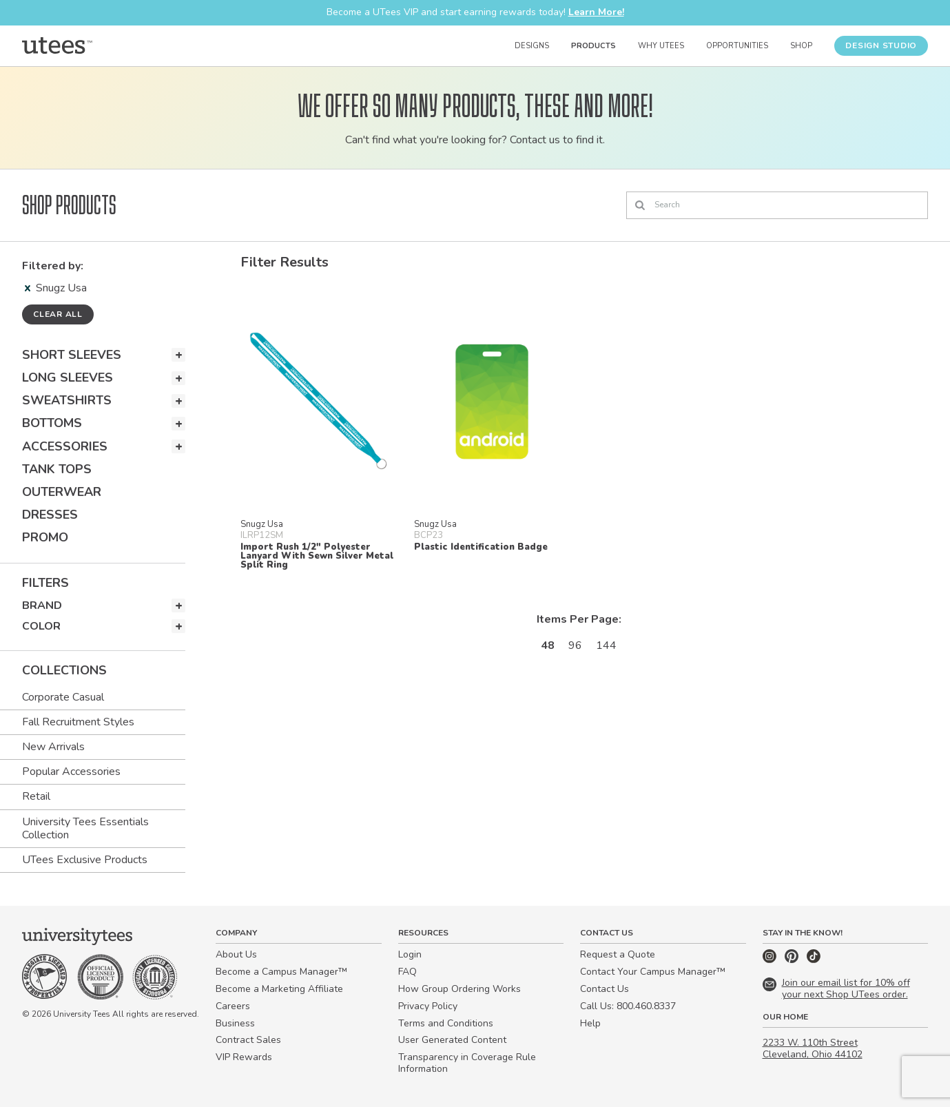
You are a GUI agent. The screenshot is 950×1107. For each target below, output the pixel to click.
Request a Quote (617, 954)
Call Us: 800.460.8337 (628, 1006)
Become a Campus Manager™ (281, 971)
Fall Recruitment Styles (78, 722)
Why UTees (661, 46)
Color (41, 626)
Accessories (64, 446)
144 (606, 645)
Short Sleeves (71, 354)
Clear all (58, 314)
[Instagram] (771, 959)
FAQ (407, 971)
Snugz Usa (56, 288)
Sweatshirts (67, 400)
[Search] (777, 205)
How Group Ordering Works (459, 988)
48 (548, 645)
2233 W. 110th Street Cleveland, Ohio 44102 (813, 1048)
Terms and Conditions (445, 1023)
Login (410, 954)
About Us (236, 954)
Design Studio (881, 45)
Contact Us (604, 988)
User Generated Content (452, 1039)
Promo (45, 537)
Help (590, 1023)
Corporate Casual (63, 697)
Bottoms (52, 423)
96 (575, 645)
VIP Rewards (244, 1057)
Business (235, 1023)
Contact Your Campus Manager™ (652, 971)
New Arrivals (53, 746)
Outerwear (61, 492)
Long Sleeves (67, 377)
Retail (36, 796)
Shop (801, 46)
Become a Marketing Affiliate (279, 988)
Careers (233, 1006)
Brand (42, 605)
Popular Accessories (71, 771)
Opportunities (737, 46)
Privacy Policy (427, 1006)
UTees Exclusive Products (84, 859)
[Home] (57, 45)
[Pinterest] (793, 959)
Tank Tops (57, 469)
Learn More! (596, 12)
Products (593, 46)
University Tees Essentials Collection (85, 828)
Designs (532, 46)
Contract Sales (248, 1039)
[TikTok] (813, 959)
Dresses (50, 514)
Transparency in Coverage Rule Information (467, 1063)
